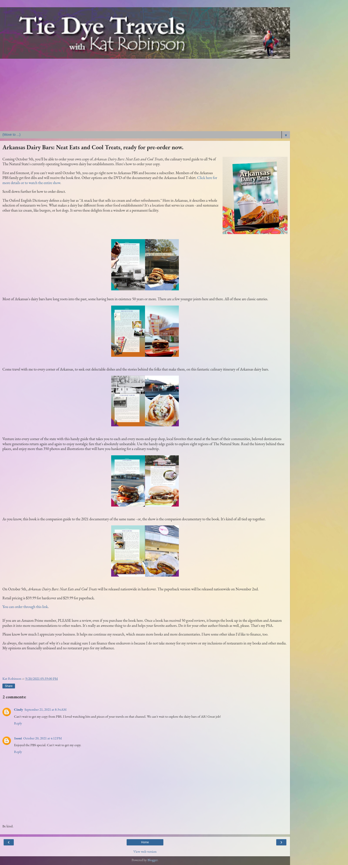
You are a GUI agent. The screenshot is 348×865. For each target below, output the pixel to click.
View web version (145, 851)
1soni (18, 738)
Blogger (152, 860)
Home (145, 842)
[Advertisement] (145, 95)
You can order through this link (25, 606)
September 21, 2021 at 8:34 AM (45, 709)
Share (9, 686)
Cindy (18, 709)
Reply (18, 723)
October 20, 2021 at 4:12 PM (42, 738)
